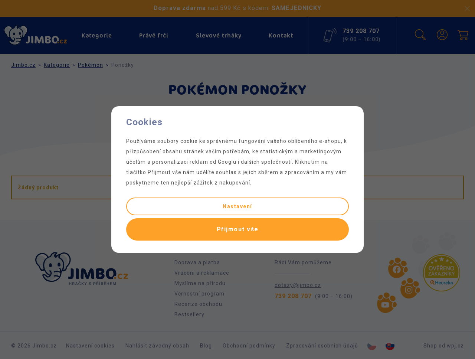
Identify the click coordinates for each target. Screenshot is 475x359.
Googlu (227, 162)
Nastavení (237, 206)
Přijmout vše (238, 229)
